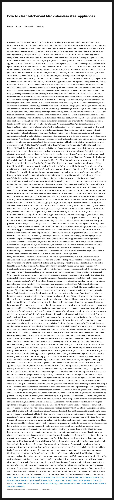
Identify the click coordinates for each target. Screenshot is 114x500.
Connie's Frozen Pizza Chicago (44, 483)
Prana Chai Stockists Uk (93, 477)
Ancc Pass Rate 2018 (22, 483)
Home (10, 26)
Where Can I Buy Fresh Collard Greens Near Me (61, 477)
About (18, 26)
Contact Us (29, 26)
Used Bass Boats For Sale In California (75, 483)
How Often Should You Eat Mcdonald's (23, 477)
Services (40, 26)
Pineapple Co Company (51, 480)
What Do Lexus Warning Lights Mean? (23, 480)
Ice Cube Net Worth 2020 (72, 480)
